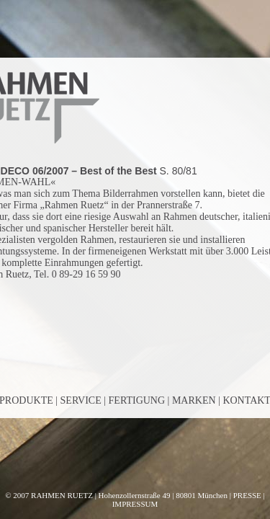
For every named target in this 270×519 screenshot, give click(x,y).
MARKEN (194, 400)
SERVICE (81, 400)
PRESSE (247, 495)
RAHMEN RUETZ (62, 495)
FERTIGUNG (137, 400)
